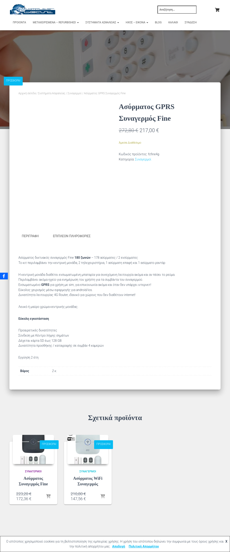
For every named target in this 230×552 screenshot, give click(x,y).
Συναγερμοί (75, 93)
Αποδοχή (118, 546)
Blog (158, 22)
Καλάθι (173, 22)
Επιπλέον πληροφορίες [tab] (72, 236)
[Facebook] (4, 276)
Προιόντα (19, 22)
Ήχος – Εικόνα (137, 22)
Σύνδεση (191, 22)
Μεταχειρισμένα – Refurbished (56, 22)
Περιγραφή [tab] (30, 236)
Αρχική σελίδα (27, 93)
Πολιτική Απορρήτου (144, 546)
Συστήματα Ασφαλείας (102, 22)
